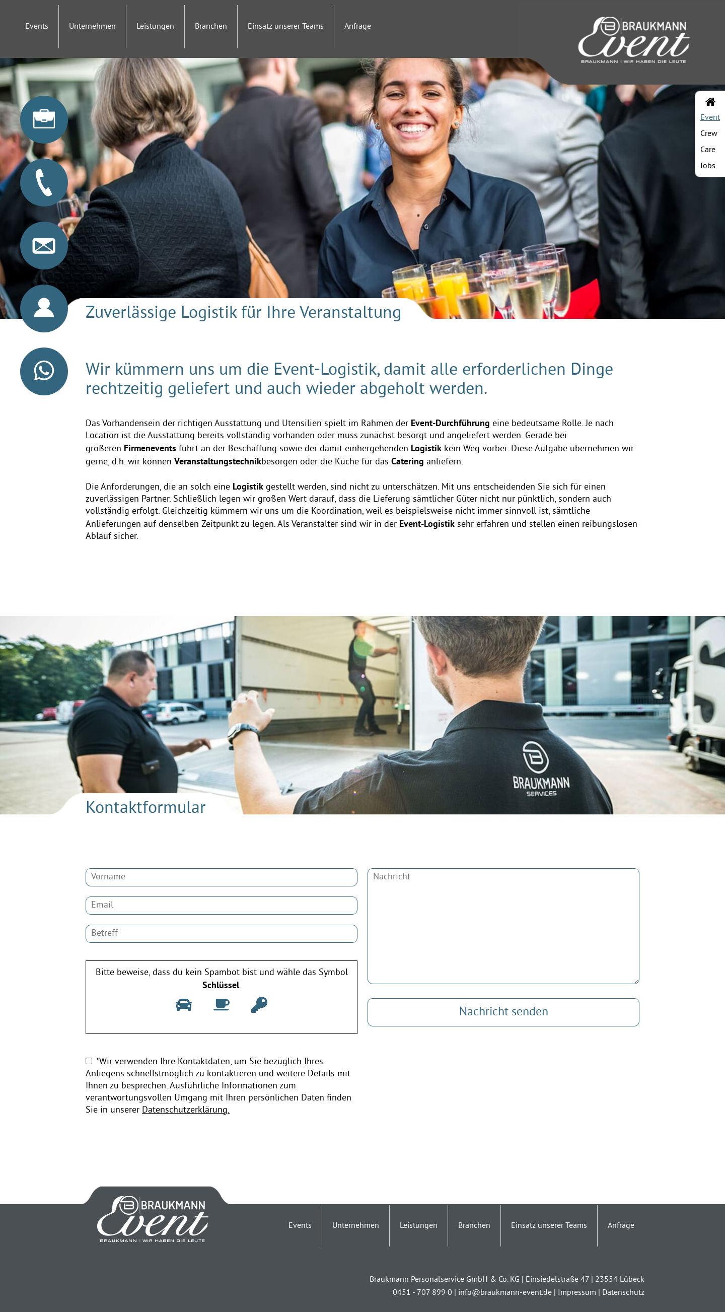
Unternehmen (92, 27)
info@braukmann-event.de (505, 1293)
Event (710, 118)
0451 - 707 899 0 (422, 1293)
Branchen (211, 27)
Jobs (707, 166)
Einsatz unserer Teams (286, 27)
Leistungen (155, 27)
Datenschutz (623, 1293)
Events (36, 27)
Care (707, 150)
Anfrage (357, 27)
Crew (708, 134)
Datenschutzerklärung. (186, 1110)
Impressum (577, 1293)
